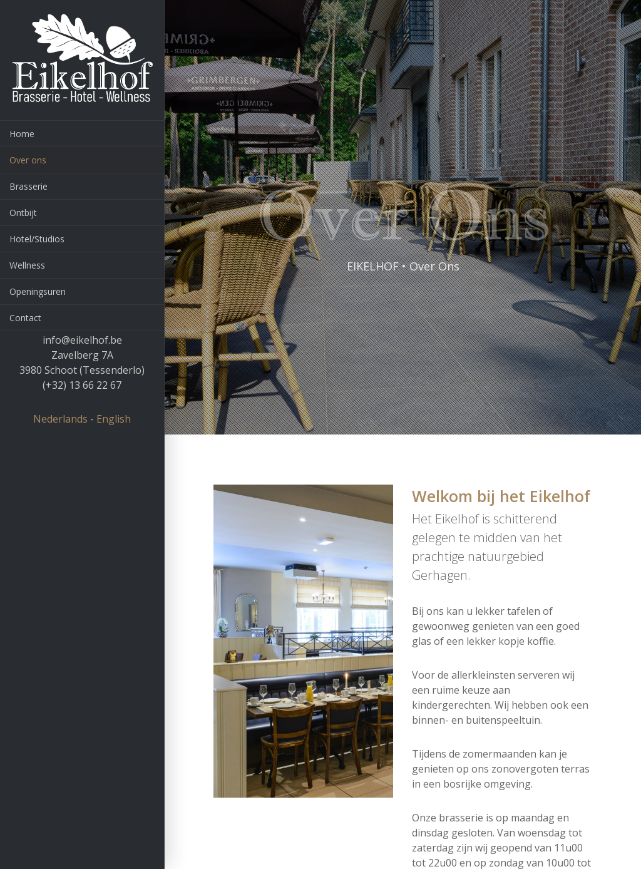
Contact (25, 318)
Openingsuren (37, 291)
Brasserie (28, 186)
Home (21, 134)
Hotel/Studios (36, 239)
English (113, 419)
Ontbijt (23, 213)
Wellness (27, 265)
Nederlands (60, 419)
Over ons (27, 160)
